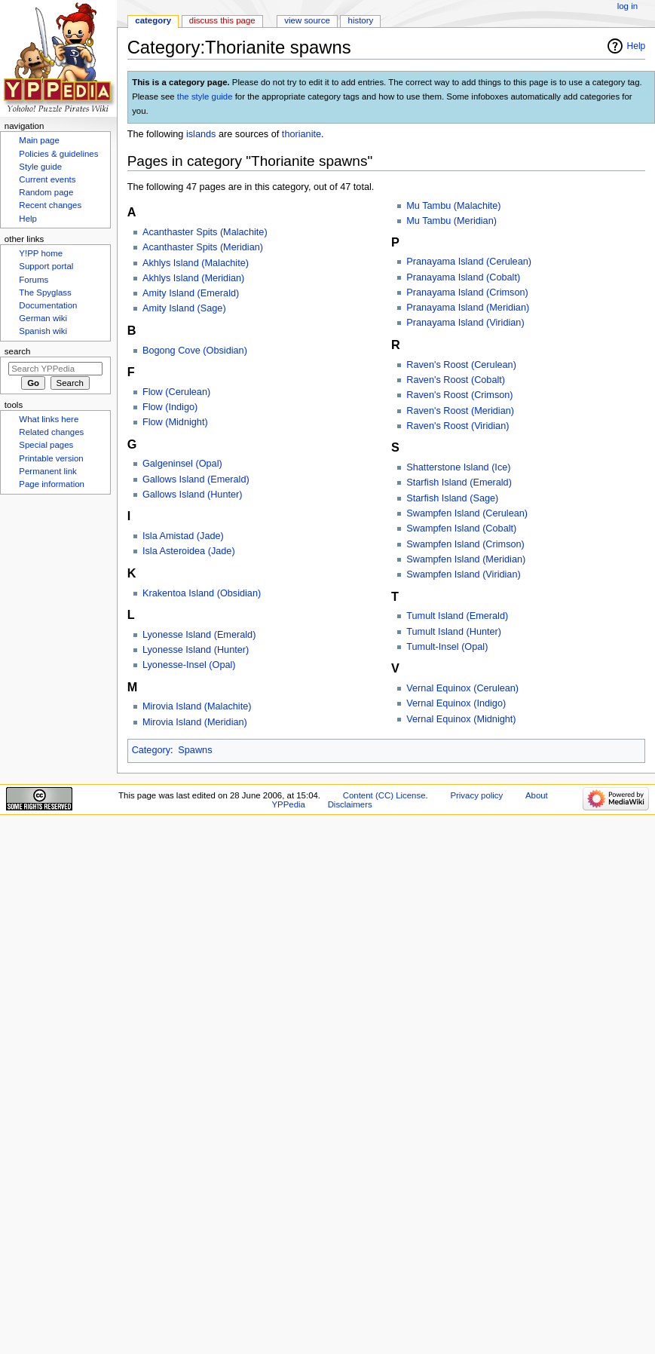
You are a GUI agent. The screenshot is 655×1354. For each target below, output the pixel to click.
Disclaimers (350, 804)
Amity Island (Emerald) (190, 293)
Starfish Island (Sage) (452, 498)
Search (18, 351)
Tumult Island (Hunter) (453, 631)
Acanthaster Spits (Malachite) (205, 232)
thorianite (301, 134)
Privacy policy (476, 795)
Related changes (51, 432)
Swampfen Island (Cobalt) (461, 528)
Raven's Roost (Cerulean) (461, 365)
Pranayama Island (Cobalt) (463, 277)
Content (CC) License (384, 795)
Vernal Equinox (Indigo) (456, 703)
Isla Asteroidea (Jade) (188, 551)
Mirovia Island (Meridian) (194, 722)
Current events (47, 179)
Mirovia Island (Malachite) (197, 706)
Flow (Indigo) (169, 407)
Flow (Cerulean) (176, 392)
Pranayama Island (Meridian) (467, 307)
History (361, 20)
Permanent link (47, 471)
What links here (48, 419)
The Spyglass (45, 292)
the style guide (205, 96)
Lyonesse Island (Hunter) (195, 650)
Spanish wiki (43, 330)
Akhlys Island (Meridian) (193, 278)
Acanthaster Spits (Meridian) (202, 247)
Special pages (46, 444)
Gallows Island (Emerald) (195, 479)
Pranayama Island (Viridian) (465, 322)
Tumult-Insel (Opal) (447, 647)
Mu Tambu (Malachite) (453, 206)
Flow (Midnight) (175, 422)
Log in (627, 6)
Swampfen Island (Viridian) (463, 574)
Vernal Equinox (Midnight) (461, 719)
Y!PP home (41, 253)
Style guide (40, 166)
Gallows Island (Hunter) (192, 494)
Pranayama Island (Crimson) (467, 292)
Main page (39, 140)
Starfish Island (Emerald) (459, 482)
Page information (51, 484)
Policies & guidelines (58, 153)
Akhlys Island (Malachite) (195, 263)
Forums (33, 279)
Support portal (46, 266)
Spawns (195, 750)
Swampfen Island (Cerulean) (467, 513)
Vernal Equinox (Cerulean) (462, 688)
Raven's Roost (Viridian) (457, 426)
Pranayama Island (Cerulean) (468, 261)
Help (636, 46)
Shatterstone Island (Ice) (458, 467)
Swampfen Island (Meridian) (465, 559)
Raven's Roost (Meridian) (460, 411)
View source (306, 20)
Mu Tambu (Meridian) (451, 221)
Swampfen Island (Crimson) (465, 544)
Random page (46, 192)
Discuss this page (222, 20)
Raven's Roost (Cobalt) (455, 380)
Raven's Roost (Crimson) (459, 395)
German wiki (43, 318)
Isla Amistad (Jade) (183, 536)
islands (201, 134)
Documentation (48, 305)
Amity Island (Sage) (184, 308)
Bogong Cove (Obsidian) (194, 350)
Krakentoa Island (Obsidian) (201, 593)
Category (151, 750)
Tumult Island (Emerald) (457, 616)
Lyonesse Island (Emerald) (199, 635)
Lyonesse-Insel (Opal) (189, 665)
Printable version (51, 458)
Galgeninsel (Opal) (182, 463)
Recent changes (50, 205)
